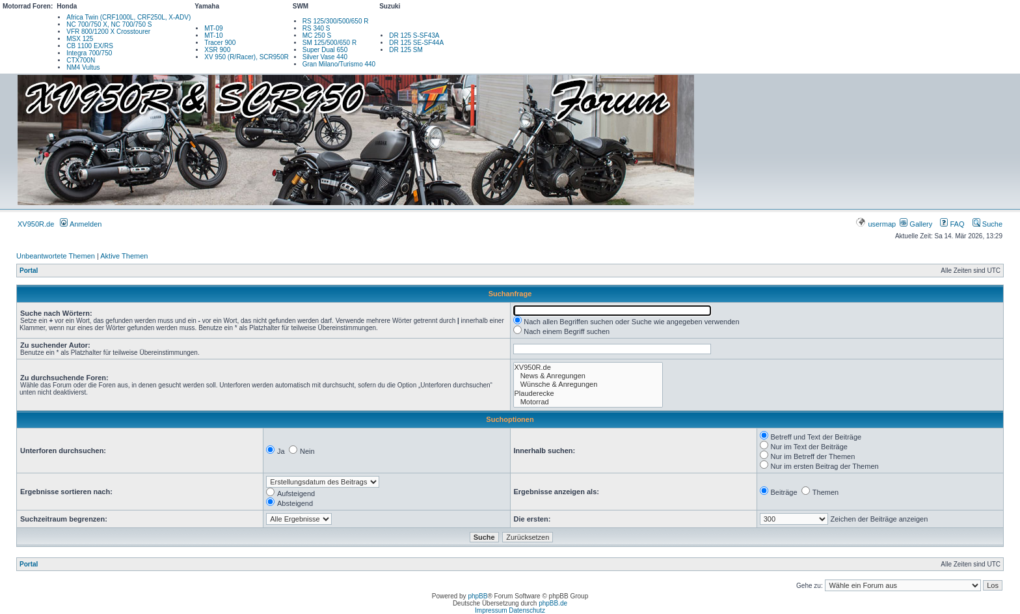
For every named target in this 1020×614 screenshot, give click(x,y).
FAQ (952, 224)
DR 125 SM (406, 49)
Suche (987, 224)
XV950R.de (36, 224)
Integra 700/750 (89, 53)
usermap (876, 224)
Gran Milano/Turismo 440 (338, 64)
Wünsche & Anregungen (588, 384)
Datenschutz (527, 610)
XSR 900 (217, 49)
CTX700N (80, 60)
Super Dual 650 (325, 49)
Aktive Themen (124, 256)
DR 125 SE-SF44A (416, 42)
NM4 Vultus (83, 67)
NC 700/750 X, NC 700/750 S (109, 24)
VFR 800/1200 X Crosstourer (108, 31)
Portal (29, 270)
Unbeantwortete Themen (55, 256)
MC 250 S (316, 35)
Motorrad (588, 402)
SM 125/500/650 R (329, 42)
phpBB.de (553, 603)
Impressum (491, 610)
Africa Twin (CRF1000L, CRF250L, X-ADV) (128, 17)
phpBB (477, 596)
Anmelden (80, 224)
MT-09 (213, 28)
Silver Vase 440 (324, 57)
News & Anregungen (588, 376)
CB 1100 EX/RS (89, 45)
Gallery (916, 224)
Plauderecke (588, 393)
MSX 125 (79, 38)
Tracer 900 (219, 42)
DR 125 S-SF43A (414, 35)
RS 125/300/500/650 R (335, 21)
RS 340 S (316, 28)
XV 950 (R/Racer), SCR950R (246, 57)
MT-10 (213, 35)
